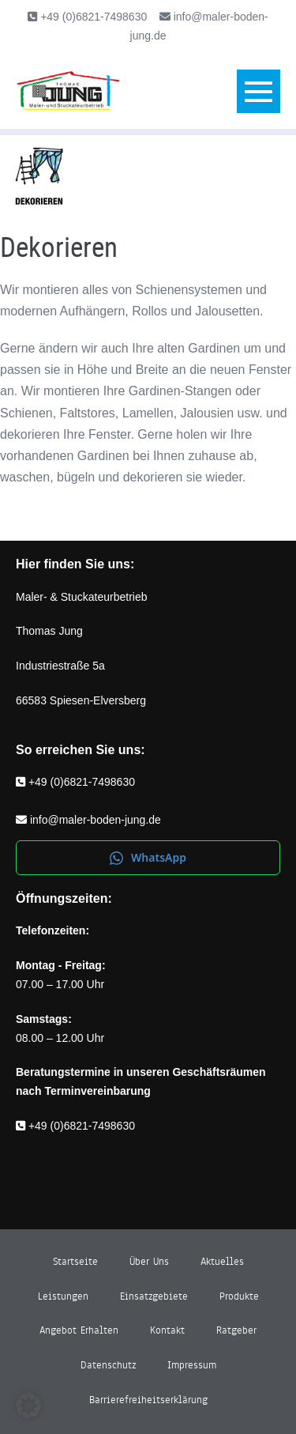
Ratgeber (236, 1330)
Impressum (191, 1365)
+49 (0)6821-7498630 (92, 16)
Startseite (75, 1262)
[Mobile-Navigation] (258, 91)
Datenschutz (108, 1365)
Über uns (149, 1262)
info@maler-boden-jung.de (95, 819)
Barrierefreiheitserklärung (148, 1400)
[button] (28, 1405)
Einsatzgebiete (154, 1296)
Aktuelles (222, 1262)
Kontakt (167, 1330)
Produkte (239, 1296)
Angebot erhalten (78, 1330)
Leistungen (63, 1296)
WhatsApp (148, 857)
